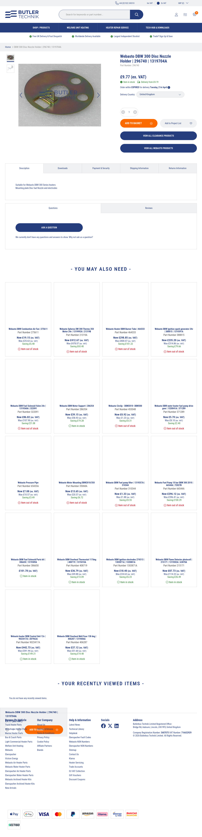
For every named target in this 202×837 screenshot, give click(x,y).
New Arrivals (10, 788)
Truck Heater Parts (13, 724)
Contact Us (74, 754)
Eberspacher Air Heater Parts (18, 771)
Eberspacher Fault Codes (80, 737)
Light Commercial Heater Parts (18, 741)
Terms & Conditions (45, 733)
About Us (41, 724)
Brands (40, 750)
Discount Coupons (77, 779)
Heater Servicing (76, 762)
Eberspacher (10, 754)
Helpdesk (73, 733)
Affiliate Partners (44, 746)
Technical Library (76, 729)
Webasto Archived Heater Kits (18, 779)
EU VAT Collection (77, 771)
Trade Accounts (76, 767)
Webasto (9, 750)
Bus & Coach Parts (13, 737)
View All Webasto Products (158, 148)
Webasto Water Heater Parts (17, 767)
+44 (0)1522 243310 (124, 3)
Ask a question (49, 227)
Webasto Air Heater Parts (16, 762)
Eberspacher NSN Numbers (81, 746)
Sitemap (72, 750)
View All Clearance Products (158, 135)
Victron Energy (11, 758)
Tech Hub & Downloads (157, 27)
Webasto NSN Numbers (79, 741)
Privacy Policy (43, 737)
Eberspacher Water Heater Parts (19, 775)
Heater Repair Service (117, 27)
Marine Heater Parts (14, 733)
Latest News (74, 724)
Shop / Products (41, 27)
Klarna (72, 758)
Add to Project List (178, 123)
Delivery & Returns (45, 729)
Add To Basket (139, 123)
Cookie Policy (43, 741)
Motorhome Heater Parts (16, 729)
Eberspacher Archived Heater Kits (20, 783)
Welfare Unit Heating (78, 27)
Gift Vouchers (75, 775)
